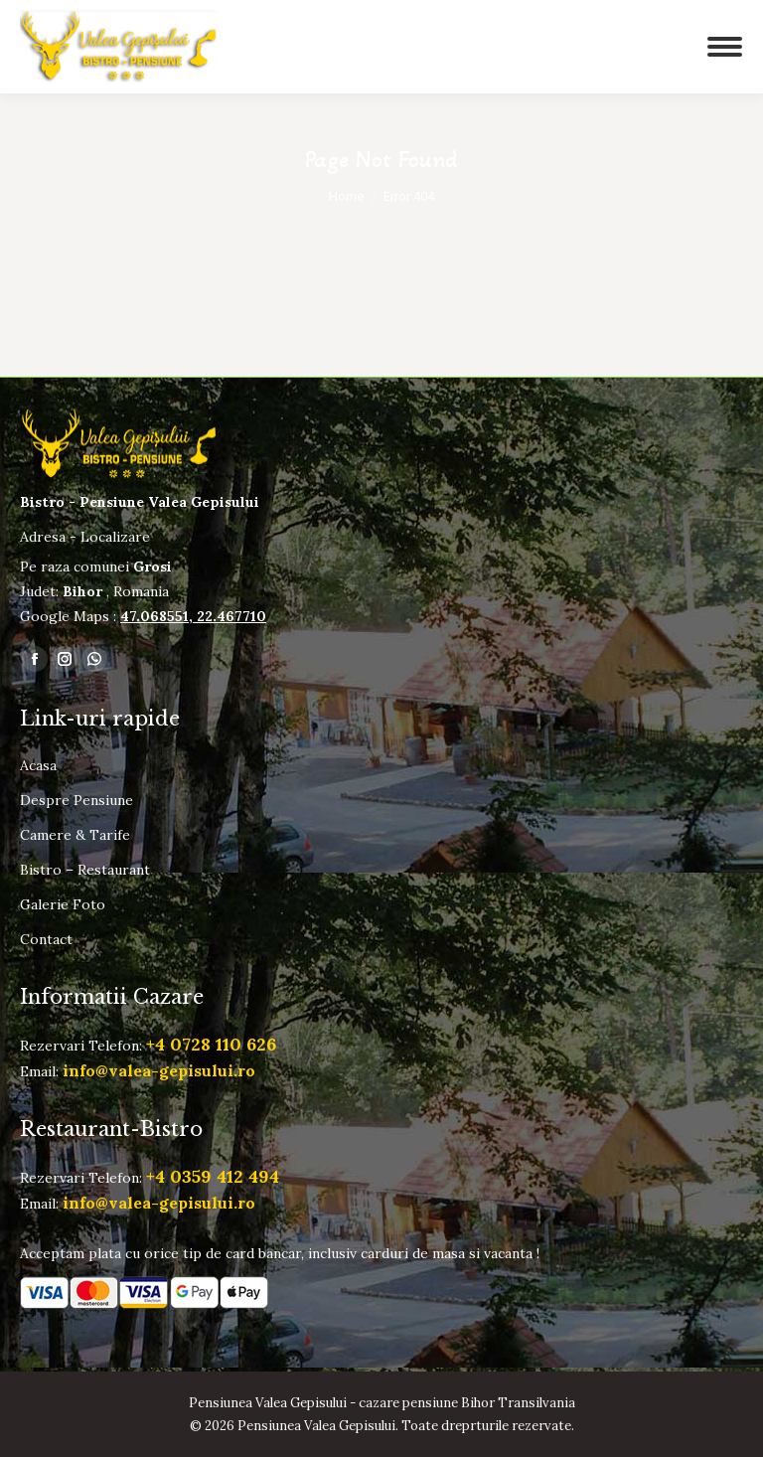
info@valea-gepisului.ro (159, 1070)
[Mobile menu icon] (698, 47)
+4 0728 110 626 (211, 1044)
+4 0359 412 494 (212, 1176)
